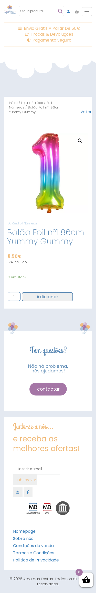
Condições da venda (33, 546)
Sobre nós (23, 538)
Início (13, 102)
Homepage (24, 531)
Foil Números (27, 223)
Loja (24, 102)
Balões (37, 102)
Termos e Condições (33, 553)
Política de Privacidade (36, 560)
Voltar (86, 111)
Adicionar (47, 296)
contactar (48, 389)
